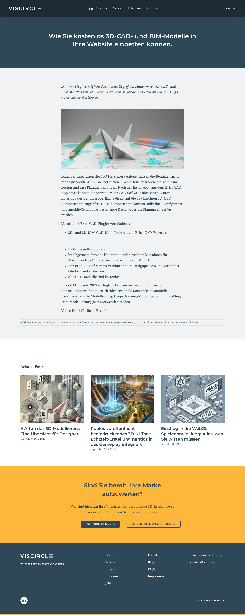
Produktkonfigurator (91, 266)
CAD (177, 187)
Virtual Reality (161, 322)
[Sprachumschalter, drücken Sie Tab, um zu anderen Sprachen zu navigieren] (230, 8)
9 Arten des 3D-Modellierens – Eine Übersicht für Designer (51, 431)
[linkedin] (24, 600)
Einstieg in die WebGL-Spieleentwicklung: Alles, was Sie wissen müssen (192, 434)
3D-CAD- (162, 87)
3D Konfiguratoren (83, 322)
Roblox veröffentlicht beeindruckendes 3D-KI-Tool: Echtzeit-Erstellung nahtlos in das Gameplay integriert (122, 436)
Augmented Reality (124, 322)
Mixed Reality (144, 322)
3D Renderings (104, 322)
